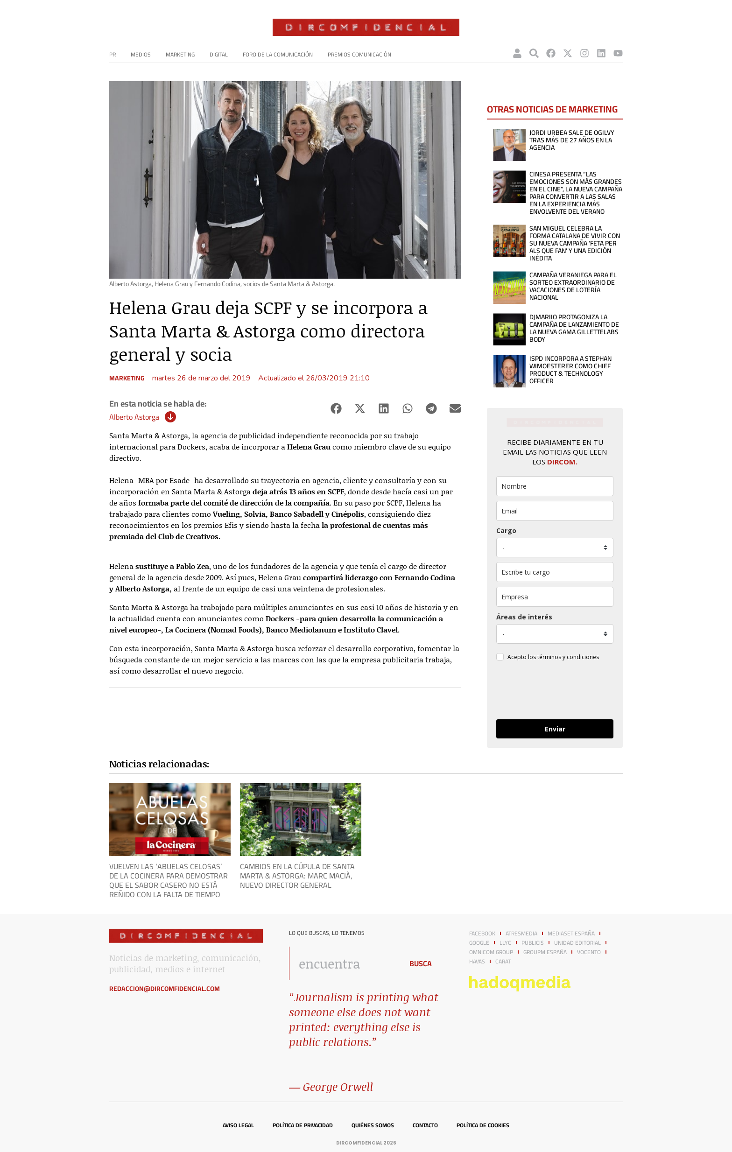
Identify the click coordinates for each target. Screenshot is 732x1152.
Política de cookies (483, 1125)
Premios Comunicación (359, 54)
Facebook (482, 933)
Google (479, 943)
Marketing (180, 54)
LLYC (505, 943)
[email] (554, 511)
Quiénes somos (373, 1125)
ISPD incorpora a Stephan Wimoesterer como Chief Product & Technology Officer (570, 369)
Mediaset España (571, 933)
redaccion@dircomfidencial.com (164, 989)
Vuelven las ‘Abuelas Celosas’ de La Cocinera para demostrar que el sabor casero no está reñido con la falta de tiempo (168, 880)
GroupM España (545, 952)
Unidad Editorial (577, 943)
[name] (554, 486)
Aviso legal (238, 1125)
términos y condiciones (568, 657)
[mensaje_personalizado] (554, 634)
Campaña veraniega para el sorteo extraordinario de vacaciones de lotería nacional (573, 286)
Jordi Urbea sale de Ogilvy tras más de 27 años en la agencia (571, 140)
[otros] (554, 572)
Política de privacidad (303, 1125)
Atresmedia (521, 933)
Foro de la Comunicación (278, 54)
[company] (554, 597)
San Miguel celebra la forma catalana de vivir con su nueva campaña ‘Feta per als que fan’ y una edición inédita (574, 243)
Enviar (555, 728)
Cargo (506, 530)
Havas (477, 961)
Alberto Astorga (134, 417)
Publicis (532, 943)
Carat (503, 961)
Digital (219, 54)
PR (112, 54)
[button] (335, 408)
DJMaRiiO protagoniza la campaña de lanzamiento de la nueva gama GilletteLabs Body (574, 328)
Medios (141, 54)
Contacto (425, 1125)
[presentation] (554, 692)
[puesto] (554, 547)
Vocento (589, 952)
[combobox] (343, 963)
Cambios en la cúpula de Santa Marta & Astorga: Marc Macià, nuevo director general (297, 875)
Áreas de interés (524, 616)
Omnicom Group (491, 952)
